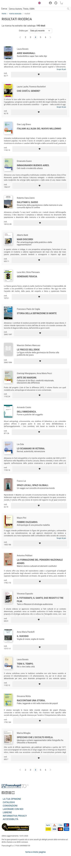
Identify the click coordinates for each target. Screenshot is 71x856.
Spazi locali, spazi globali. (33, 485)
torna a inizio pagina (35, 852)
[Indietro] (20, 37)
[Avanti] (50, 37)
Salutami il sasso (27, 202)
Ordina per (23, 31)
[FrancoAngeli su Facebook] (3, 793)
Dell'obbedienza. (26, 411)
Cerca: (4, 8)
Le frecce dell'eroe (28, 349)
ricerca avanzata (15, 14)
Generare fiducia (27, 276)
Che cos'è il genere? (28, 91)
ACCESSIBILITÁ (10, 819)
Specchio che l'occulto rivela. (35, 737)
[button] (38, 3)
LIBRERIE (7, 812)
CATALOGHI (9, 802)
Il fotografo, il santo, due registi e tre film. (40, 600)
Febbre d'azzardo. (27, 522)
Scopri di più (61, 69)
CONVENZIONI (10, 805)
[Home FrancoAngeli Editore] (11, 3)
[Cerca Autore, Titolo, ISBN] (37, 9)
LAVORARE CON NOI (13, 809)
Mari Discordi (25, 239)
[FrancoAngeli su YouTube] (13, 793)
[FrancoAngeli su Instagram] (9, 793)
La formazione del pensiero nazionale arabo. (40, 561)
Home (4, 14)
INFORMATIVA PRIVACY (15, 816)
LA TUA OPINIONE (12, 799)
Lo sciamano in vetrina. (31, 448)
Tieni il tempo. (25, 663)
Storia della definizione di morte (37, 313)
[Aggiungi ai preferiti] (39, 74)
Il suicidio (23, 636)
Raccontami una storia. (31, 700)
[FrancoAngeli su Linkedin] (6, 793)
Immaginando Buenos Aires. (33, 165)
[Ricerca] (68, 9)
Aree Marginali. (26, 53)
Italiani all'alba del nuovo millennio (39, 128)
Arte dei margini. (27, 377)
